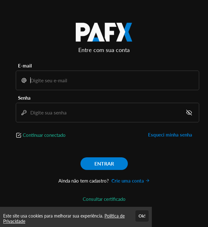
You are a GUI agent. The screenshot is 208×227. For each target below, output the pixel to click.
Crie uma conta (130, 180)
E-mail (25, 65)
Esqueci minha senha (170, 134)
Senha (24, 98)
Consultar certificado (104, 199)
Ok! (142, 215)
